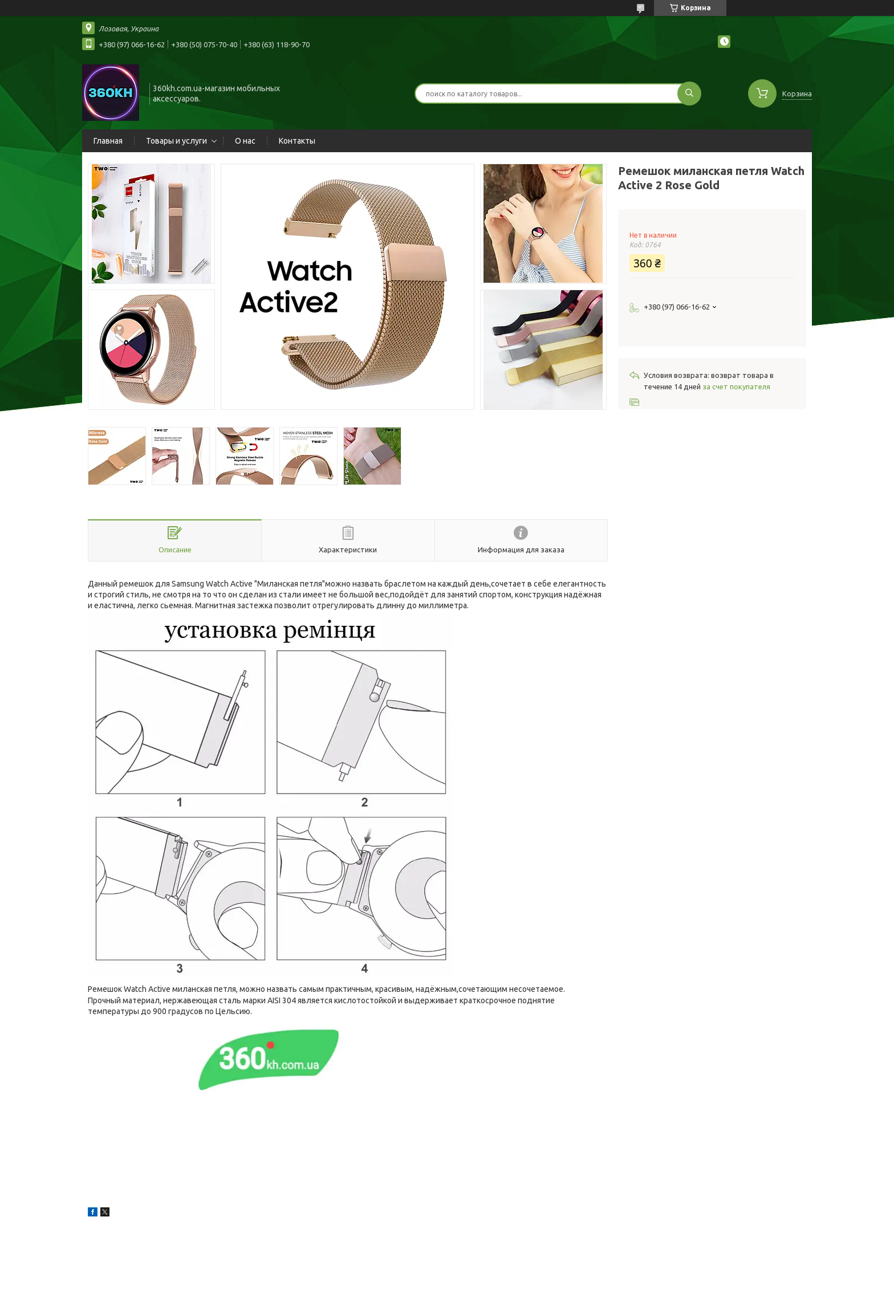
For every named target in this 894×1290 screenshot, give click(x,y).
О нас (245, 141)
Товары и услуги (176, 141)
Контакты (297, 141)
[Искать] (689, 93)
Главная (108, 141)
